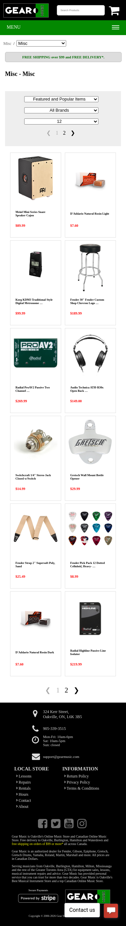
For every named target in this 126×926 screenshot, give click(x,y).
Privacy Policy (77, 782)
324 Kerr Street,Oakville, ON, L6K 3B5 (62, 714)
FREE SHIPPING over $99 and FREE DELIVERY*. (63, 57)
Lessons (24, 776)
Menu (13, 27)
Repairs (23, 782)
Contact (23, 800)
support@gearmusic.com (61, 757)
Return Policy (76, 776)
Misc (7, 43)
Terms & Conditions (81, 788)
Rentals (23, 788)
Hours (22, 794)
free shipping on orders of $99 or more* (37, 844)
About (22, 806)
